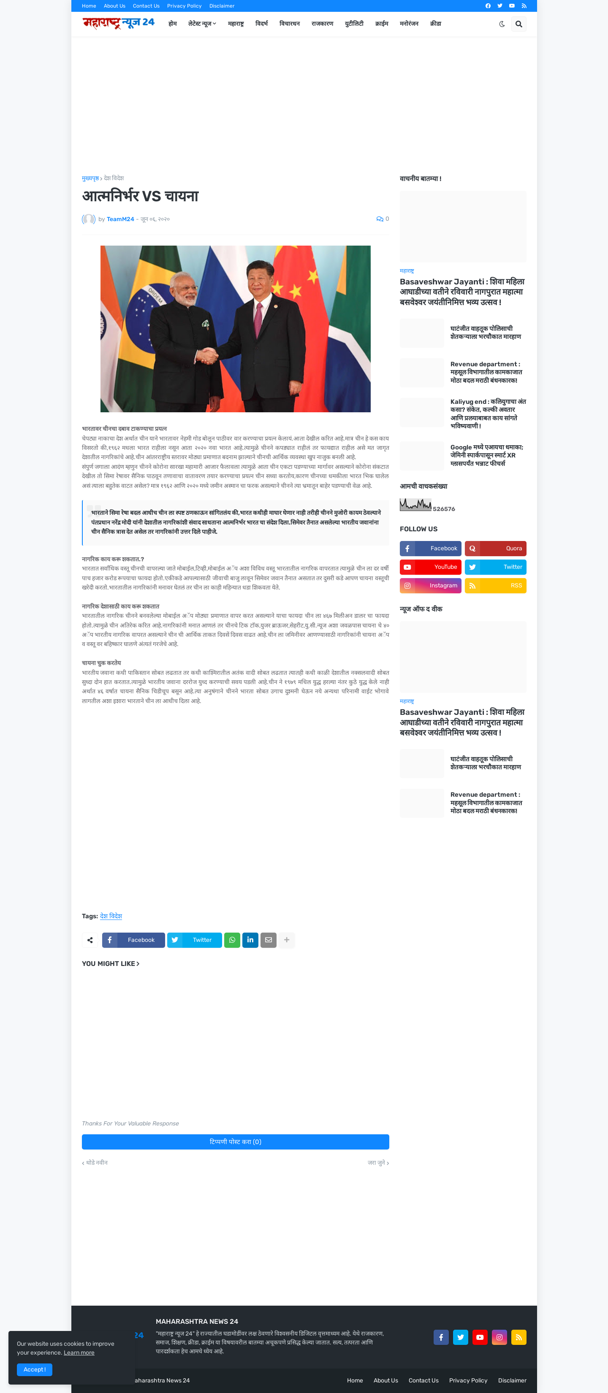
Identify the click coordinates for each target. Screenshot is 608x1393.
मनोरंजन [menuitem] (409, 23)
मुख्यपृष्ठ (90, 178)
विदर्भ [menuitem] (261, 23)
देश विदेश (114, 178)
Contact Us (146, 6)
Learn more (79, 1352)
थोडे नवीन (97, 1163)
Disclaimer (222, 6)
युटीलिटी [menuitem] (354, 23)
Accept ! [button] (35, 1369)
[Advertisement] (304, 106)
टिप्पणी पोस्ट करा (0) (235, 1142)
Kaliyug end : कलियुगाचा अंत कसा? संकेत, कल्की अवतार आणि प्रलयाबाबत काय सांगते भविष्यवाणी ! (488, 414)
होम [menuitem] (172, 23)
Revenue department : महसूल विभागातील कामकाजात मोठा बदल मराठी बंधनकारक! (486, 372)
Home (89, 6)
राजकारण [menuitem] (322, 23)
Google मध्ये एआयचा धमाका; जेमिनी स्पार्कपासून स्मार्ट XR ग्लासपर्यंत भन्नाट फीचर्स (487, 456)
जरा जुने (376, 1163)
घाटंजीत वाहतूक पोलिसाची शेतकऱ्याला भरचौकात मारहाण (486, 333)
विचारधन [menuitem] (290, 23)
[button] (502, 24)
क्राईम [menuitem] (381, 23)
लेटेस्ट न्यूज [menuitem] (199, 23)
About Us (114, 6)
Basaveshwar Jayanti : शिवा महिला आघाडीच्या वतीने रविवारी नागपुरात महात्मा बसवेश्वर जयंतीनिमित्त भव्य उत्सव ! (462, 292)
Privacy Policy (184, 6)
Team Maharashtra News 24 (152, 1380)
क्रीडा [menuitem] (435, 23)
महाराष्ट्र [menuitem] (236, 23)
